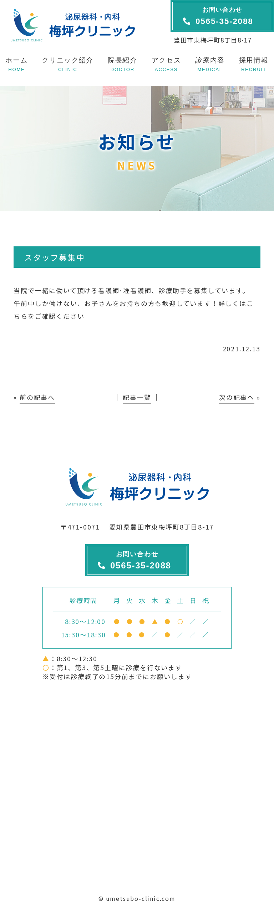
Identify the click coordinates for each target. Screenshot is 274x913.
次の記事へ (236, 397)
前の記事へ (37, 397)
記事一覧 (137, 397)
